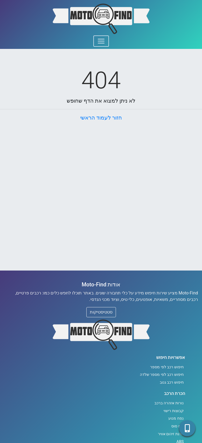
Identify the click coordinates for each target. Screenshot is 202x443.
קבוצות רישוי (174, 411)
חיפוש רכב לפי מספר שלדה (162, 374)
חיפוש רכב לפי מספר (167, 367)
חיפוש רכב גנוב (172, 382)
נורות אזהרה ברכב (169, 403)
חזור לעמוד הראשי (101, 117)
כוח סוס (177, 426)
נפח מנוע (176, 418)
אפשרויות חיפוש (170, 357)
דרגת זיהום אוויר (171, 434)
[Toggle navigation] (101, 41)
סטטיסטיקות (101, 312)
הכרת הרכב (174, 393)
